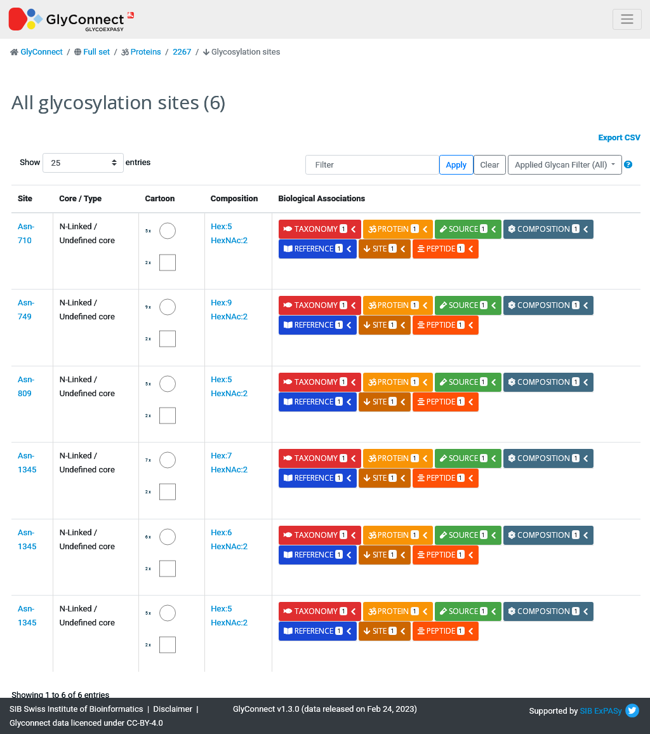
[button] (628, 165)
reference (318, 248)
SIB (586, 711)
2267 (182, 52)
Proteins (146, 52)
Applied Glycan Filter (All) (562, 165)
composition (548, 229)
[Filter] (372, 165)
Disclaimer (173, 709)
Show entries (60, 163)
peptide (446, 248)
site (385, 248)
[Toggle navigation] (627, 19)
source (468, 229)
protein (398, 229)
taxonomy (320, 229)
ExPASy (608, 711)
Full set (96, 52)
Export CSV (619, 137)
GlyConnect (41, 52)
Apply (456, 165)
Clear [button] (489, 165)
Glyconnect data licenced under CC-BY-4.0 (86, 723)
